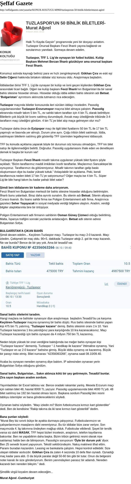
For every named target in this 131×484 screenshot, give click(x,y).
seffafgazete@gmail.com (10, 60)
